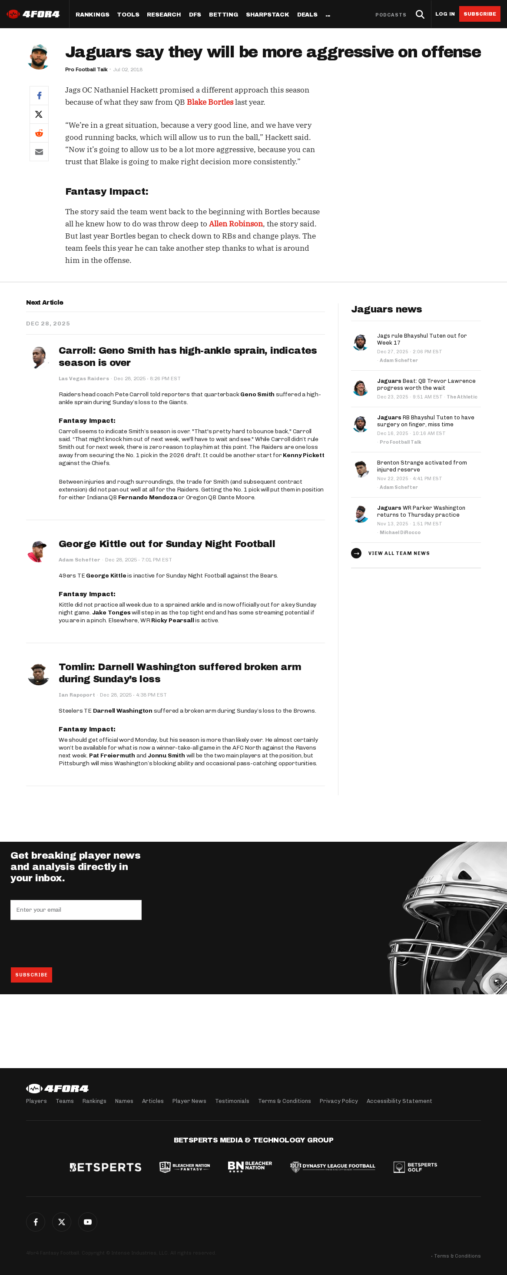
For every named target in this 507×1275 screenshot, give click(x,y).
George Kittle (106, 575)
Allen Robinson (236, 224)
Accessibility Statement (399, 1101)
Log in (445, 14)
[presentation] (76, 943)
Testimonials (232, 1101)
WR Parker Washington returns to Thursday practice (421, 511)
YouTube (88, 1222)
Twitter (62, 1222)
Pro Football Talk (86, 69)
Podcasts (391, 15)
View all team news (399, 553)
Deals (307, 15)
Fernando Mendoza (147, 497)
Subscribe (480, 14)
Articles (153, 1101)
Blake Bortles (210, 102)
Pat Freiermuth (112, 755)
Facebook (36, 1222)
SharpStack (267, 15)
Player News (189, 1101)
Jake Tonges (111, 612)
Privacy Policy (339, 1101)
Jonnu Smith (166, 755)
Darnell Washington (122, 710)
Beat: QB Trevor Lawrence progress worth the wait (426, 384)
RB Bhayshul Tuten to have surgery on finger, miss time (425, 421)
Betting (223, 15)
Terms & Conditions (284, 1101)
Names (124, 1101)
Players (36, 1101)
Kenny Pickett (303, 455)
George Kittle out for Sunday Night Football (167, 544)
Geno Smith (257, 394)
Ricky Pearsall (172, 620)
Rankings (92, 15)
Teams (65, 1101)
